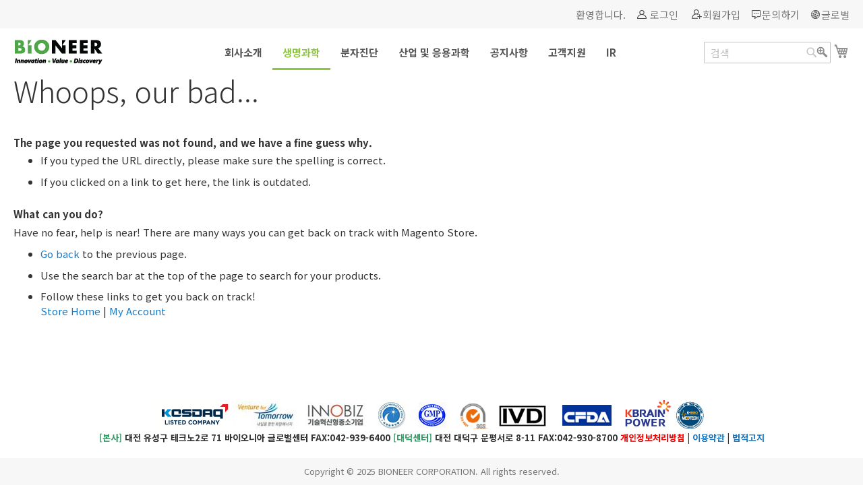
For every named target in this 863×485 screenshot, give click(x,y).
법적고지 (748, 437)
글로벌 (835, 14)
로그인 (664, 14)
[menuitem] (243, 52)
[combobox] (767, 52)
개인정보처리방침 (652, 437)
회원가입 (721, 14)
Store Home (70, 311)
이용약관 (708, 437)
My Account (137, 311)
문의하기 (781, 14)
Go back (60, 254)
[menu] (431, 53)
